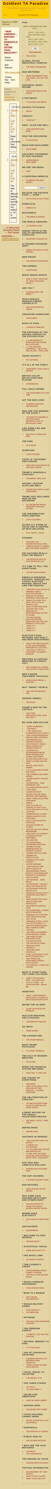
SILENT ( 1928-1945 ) (36, 32)
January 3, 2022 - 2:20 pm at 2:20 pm (14, 121)
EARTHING (30, 812)
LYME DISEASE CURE (35, 867)
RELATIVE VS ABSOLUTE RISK (36, 435)
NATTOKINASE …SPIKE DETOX (35, 881)
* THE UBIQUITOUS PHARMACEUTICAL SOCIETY (37, 732)
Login (20, 15)
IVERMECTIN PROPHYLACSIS (32, 856)
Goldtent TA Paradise (26, 3)
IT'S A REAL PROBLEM (35, 1051)
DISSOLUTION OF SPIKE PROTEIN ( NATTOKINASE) (36, 795)
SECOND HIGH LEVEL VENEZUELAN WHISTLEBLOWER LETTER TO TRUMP (37, 612)
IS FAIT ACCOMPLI (33, 520)
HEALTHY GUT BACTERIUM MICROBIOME (37, 830)
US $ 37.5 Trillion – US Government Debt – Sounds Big (36, 984)
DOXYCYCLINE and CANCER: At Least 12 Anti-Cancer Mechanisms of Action (37, 807)
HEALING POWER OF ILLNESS (34, 826)
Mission (29, 111)
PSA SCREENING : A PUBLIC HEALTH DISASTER (37, 911)
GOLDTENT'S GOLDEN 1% (36, 239)
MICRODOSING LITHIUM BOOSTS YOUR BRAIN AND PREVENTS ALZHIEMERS (37, 873)
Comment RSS (10, 100)
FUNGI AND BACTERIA (35, 1288)
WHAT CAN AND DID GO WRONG (35, 1190)
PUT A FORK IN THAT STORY (37, 199)
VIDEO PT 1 (30, 626)
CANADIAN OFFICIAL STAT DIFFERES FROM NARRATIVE (36, 1361)
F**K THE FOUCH (33, 1348)
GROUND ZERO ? (33, 1241)
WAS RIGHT (31, 702)
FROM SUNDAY (32, 1031)
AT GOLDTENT (32, 140)
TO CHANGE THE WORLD (36, 102)
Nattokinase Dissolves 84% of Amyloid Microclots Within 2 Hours (37, 895)
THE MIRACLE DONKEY (35, 217)
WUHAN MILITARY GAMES (36, 1409)
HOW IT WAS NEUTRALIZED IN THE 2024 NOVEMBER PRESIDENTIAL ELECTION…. (37, 645)
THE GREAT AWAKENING (36, 67)
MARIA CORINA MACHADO (36, 607)
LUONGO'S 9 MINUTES (35, 327)
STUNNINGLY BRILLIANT (36, 478)
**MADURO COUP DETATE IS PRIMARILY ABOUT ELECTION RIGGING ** (37, 591)
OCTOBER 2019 (32, 1312)
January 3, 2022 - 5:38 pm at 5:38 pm (14, 170)
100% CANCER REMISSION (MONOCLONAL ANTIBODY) (37, 736)
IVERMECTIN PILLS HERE (36, 853)
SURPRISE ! (31, 1452)
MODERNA (7, 236)
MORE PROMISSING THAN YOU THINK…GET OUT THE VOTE (37, 78)
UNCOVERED (31, 318)
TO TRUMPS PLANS (34, 226)
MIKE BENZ (30, 1084)
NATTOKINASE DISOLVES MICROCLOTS (36, 889)
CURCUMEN (31, 790)
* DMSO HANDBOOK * (35, 726)
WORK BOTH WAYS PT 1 (36, 1250)
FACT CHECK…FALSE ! (35, 533)
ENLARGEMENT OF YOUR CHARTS (36, 1473)
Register (34, 15)
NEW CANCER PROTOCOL (37, 899)
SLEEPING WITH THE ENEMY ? (34, 293)
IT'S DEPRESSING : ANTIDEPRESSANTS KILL (36, 843)
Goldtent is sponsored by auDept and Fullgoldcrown (10, 239)
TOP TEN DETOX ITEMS (35, 943)
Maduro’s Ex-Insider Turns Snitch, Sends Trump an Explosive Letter (36, 602)
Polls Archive (31, 56)
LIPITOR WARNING (33, 864)
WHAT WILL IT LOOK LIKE (36, 1073)
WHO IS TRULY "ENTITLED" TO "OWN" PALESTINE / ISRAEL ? (37, 281)
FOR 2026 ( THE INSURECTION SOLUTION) (36, 543)
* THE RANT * (31, 729)
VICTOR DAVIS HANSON (36, 572)
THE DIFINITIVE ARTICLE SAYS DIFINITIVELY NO (36, 560)
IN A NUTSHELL (32, 360)
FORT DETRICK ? (33, 1310)
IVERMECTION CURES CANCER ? (35, 861)
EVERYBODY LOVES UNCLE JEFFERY (37, 370)
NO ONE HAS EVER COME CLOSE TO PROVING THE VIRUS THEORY (36, 1105)
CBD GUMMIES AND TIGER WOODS (37, 775)
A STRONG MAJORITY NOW (37, 1180)
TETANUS (30, 930)
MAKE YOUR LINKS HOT (36, 1479)
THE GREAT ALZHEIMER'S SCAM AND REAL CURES (36, 933)
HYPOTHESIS (31, 270)
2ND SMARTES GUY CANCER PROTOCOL (34, 741)
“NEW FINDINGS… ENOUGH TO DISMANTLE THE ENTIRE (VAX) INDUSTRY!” (11, 42)
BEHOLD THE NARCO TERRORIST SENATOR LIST (37, 597)
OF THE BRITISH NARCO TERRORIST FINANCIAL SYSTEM (36, 507)
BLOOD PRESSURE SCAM (36, 759)
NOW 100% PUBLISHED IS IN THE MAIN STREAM (37, 466)
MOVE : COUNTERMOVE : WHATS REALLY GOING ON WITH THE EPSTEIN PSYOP (37, 998)
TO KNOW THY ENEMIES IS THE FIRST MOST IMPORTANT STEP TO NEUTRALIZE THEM (37, 420)
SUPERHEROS (32, 1230)
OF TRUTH (30, 1387)
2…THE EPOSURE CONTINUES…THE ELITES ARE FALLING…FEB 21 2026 (37, 349)
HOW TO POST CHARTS (35, 1476)
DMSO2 (29, 803)
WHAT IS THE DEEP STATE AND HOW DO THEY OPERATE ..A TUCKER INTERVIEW (37, 1089)
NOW (28, 171)
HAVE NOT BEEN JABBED (36, 1400)
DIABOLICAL (31, 208)
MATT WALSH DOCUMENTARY (32, 1298)
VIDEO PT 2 (30, 628)
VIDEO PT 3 (30, 630)
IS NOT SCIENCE (33, 454)
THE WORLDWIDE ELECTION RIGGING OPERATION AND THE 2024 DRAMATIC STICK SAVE (37, 620)
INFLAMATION (31, 840)
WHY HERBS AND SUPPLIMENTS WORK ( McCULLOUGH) (35, 961)
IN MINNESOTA (32, 384)
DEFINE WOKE (32, 1132)
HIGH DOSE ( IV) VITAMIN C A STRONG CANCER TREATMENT (37, 836)
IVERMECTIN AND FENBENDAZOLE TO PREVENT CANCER (34, 849)
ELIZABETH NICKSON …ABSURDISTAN (36, 405)
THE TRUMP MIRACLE (35, 1040)
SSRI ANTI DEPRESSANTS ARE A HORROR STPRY (36, 927)
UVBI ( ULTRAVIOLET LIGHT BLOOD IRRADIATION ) (37, 955)
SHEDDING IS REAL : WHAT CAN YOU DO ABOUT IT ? (37, 922)
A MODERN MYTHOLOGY (36, 1022)
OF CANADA (31, 445)
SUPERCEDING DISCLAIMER (32, 161)
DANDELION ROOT (33, 792)
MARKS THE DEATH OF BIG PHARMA (37, 251)
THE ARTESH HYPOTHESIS (37, 261)
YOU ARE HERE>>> (34, 1389)
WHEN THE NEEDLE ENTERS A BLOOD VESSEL (36, 1207)
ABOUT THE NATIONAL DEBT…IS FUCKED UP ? (35, 979)
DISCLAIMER (31, 149)
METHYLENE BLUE (33, 869)
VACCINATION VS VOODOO (37, 1431)
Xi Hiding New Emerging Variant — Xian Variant (11, 230)
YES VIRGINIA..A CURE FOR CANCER (37, 966)
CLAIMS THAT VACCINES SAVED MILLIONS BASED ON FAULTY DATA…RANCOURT (37, 1156)
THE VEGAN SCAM (33, 941)
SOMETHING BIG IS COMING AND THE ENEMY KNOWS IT (37, 547)
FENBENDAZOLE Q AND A (36, 814)
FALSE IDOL (31, 1062)
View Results (35, 52)
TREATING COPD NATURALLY (33, 947)
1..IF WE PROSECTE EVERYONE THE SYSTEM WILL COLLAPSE (36, 342)
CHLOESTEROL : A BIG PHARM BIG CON (35, 784)
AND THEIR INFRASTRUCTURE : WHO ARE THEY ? (36, 715)
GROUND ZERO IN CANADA (37, 1463)
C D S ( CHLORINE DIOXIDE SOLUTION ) (37, 771)
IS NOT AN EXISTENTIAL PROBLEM (36, 1010)
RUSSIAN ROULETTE (34, 1204)
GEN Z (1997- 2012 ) (36, 44)
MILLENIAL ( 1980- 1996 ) (38, 42)
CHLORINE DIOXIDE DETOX (37, 787)
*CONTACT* (31, 120)
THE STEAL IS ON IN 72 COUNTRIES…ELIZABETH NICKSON (36, 652)
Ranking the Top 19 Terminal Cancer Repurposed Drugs (37, 916)
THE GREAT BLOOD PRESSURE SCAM (34, 938)
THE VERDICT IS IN (34, 1378)
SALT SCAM (31, 919)
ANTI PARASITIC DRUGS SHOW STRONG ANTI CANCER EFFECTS (36, 746)
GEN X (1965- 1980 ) (36, 39)
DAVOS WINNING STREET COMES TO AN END (36, 1272)
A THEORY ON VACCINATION (32, 1146)
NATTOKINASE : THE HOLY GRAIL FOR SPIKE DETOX (37, 885)
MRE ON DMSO (32, 877)
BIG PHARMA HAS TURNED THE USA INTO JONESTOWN (37, 668)
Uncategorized (10, 97)
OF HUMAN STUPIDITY (35, 1260)
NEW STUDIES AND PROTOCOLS (34, 902)
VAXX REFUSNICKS (34, 1454)
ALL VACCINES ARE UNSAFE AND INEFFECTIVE (37, 1150)
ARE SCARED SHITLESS (36, 1441)
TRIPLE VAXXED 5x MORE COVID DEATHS (36, 1366)
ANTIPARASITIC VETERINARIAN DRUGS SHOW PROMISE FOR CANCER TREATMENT (35, 754)
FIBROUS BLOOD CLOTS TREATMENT (36, 817)
